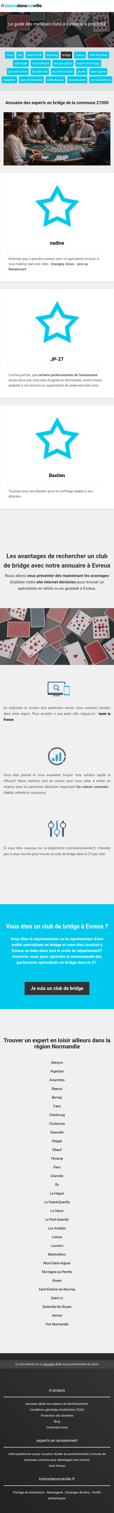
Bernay (57, 1097)
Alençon (57, 1062)
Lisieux (57, 1237)
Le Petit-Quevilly (57, 1219)
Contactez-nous (57, 1427)
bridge (66, 55)
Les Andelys (57, 1228)
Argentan (57, 1071)
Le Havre (57, 1211)
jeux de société (62, 71)
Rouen (56, 1280)
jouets (82, 71)
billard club (34, 55)
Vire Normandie (57, 1324)
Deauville (57, 1132)
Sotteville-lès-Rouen (57, 1307)
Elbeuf (56, 1150)
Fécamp (57, 1158)
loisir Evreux (57, 1466)
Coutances (57, 1123)
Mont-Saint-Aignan (56, 1263)
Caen (57, 1106)
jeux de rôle (40, 71)
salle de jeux (55, 80)
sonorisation (77, 80)
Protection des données (57, 1415)
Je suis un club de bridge (57, 988)
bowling (52, 55)
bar (20, 55)
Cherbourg (57, 1115)
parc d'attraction (31, 80)
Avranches (57, 1080)
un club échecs (101, 80)
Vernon (57, 1315)
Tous (9, 55)
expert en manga (88, 63)
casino (79, 55)
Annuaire (32, 1404)
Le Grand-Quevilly (57, 1202)
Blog (57, 1421)
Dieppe (57, 1141)
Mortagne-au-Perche (57, 1272)
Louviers (57, 1246)
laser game (98, 71)
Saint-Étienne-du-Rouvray (57, 1289)
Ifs (57, 1185)
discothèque (40, 63)
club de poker (98, 55)
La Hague (57, 1193)
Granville (57, 1176)
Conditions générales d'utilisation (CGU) (57, 1409)
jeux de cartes (17, 71)
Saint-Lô (57, 1298)
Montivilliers (57, 1254)
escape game (63, 63)
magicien (9, 80)
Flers (57, 1167)
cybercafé (21, 63)
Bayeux (57, 1089)
